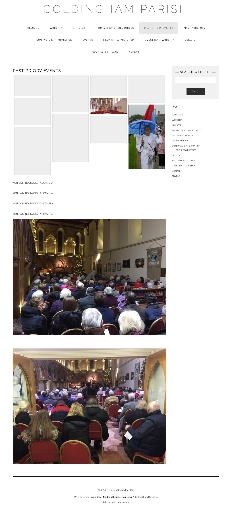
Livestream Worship (159, 40)
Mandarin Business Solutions (117, 496)
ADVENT (134, 52)
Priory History (194, 28)
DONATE (190, 40)
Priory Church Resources (115, 28)
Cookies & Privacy (105, 52)
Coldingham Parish (116, 9)
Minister (79, 28)
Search (195, 91)
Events (88, 40)
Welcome (33, 28)
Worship (56, 28)
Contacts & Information (54, 40)
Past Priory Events (158, 28)
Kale (105, 502)
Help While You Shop (118, 40)
